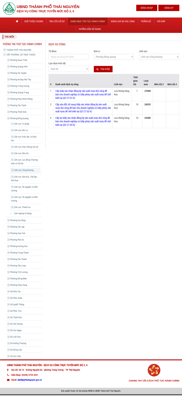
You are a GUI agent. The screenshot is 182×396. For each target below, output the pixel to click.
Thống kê (146, 21)
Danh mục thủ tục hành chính (87, 21)
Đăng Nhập (147, 7)
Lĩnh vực (143, 51)
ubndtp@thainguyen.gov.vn (30, 380)
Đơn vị (97, 51)
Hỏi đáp (161, 21)
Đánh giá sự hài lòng (123, 21)
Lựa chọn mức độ (57, 63)
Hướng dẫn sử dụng (90, 29)
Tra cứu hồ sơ (57, 21)
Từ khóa (52, 51)
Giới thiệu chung (33, 21)
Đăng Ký (168, 7)
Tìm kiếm (103, 69)
